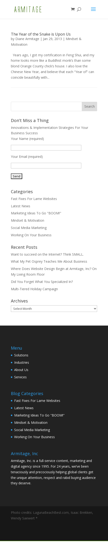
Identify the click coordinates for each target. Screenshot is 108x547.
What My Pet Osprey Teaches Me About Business (49, 261)
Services (20, 377)
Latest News (20, 206)
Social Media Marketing (29, 227)
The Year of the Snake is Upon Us (41, 34)
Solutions (21, 355)
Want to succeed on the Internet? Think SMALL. (47, 254)
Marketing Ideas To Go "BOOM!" (36, 213)
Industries (21, 362)
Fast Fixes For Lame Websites (34, 198)
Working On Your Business (31, 235)
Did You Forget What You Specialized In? (42, 281)
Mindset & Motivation (27, 220)
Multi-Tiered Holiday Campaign (34, 289)
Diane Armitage (27, 39)
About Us (21, 369)
